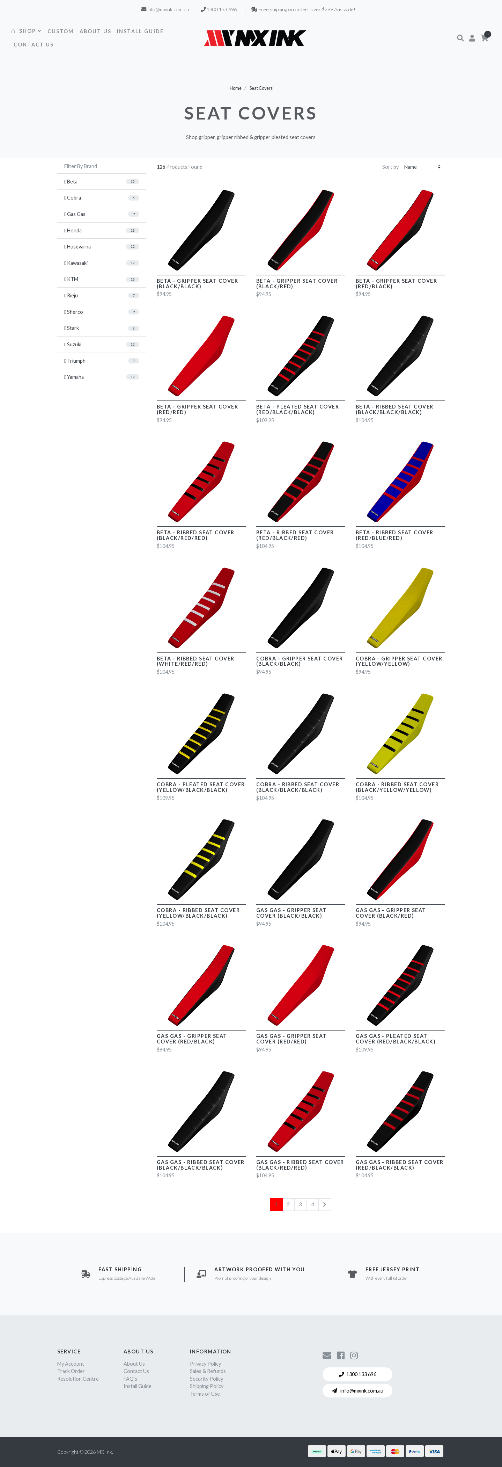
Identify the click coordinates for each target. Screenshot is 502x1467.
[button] (460, 38)
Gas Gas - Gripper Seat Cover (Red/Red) (291, 1039)
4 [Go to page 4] (312, 1204)
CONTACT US (34, 45)
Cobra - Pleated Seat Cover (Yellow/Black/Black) (201, 787)
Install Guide (138, 1386)
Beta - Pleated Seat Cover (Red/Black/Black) (297, 409)
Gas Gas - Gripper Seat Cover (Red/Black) (192, 1039)
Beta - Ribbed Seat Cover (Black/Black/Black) (395, 409)
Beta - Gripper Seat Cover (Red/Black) (396, 283)
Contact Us (136, 1371)
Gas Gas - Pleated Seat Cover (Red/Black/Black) (396, 1039)
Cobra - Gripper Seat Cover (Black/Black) (299, 661)
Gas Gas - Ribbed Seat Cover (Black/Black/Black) (201, 1165)
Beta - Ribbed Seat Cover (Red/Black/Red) (295, 535)
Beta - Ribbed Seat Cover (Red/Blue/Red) (395, 535)
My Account (70, 1364)
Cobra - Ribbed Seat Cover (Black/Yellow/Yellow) (397, 787)
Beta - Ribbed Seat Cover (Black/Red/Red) (196, 535)
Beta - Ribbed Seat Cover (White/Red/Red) (196, 661)
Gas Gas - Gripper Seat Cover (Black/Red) (391, 913)
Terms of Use (205, 1394)
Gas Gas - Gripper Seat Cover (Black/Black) (291, 913)
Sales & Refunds (208, 1371)
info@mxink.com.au (357, 1391)
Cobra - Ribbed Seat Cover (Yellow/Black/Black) (198, 913)
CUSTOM (60, 31)
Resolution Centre (78, 1379)
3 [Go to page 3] (300, 1204)
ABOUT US (95, 31)
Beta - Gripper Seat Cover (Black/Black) (197, 283)
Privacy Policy (205, 1364)
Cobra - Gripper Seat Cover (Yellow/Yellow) (399, 661)
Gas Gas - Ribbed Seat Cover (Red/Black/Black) (400, 1165)
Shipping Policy (206, 1386)
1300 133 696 (357, 1374)
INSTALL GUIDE (140, 31)
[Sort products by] (422, 166)
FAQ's (130, 1379)
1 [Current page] (276, 1204)
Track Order (71, 1371)
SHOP (30, 31)
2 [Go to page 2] (288, 1204)
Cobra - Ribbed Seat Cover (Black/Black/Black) (297, 787)
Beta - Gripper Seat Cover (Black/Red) (297, 283)
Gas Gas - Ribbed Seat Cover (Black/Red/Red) (300, 1165)
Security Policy (206, 1379)
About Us (134, 1364)
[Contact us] (327, 1355)
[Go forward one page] (324, 1204)
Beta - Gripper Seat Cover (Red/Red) (197, 409)
